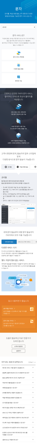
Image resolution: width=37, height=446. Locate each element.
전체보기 (32, 362)
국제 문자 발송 (9, 242)
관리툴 (8, 167)
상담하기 (18, 351)
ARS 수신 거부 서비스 (24, 242)
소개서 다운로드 (18, 346)
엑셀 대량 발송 (22, 167)
